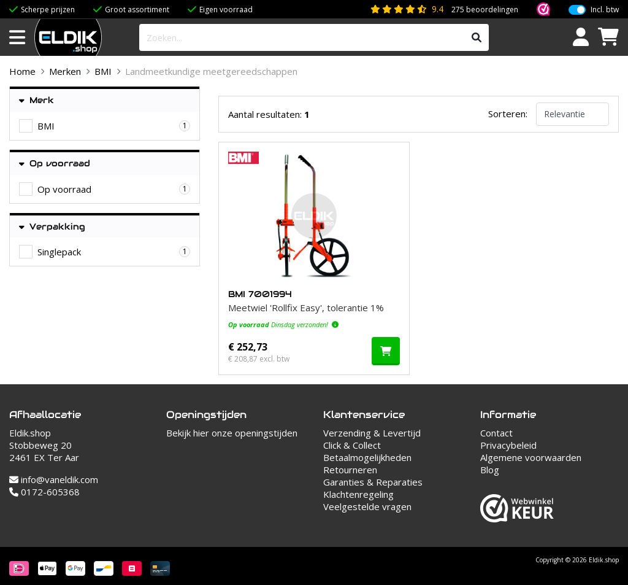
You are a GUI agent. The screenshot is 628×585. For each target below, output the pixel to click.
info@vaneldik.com (53, 479)
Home (22, 71)
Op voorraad (54, 163)
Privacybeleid (508, 445)
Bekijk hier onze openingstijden (231, 433)
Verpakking (52, 227)
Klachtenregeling (358, 494)
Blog (489, 469)
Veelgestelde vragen (367, 506)
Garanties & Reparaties (373, 482)
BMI (103, 71)
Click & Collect (352, 445)
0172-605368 (44, 492)
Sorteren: (507, 113)
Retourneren (350, 469)
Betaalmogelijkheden (367, 457)
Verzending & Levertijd (372, 433)
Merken (65, 71)
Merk (36, 100)
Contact (496, 433)
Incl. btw (605, 10)
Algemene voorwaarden (530, 457)
